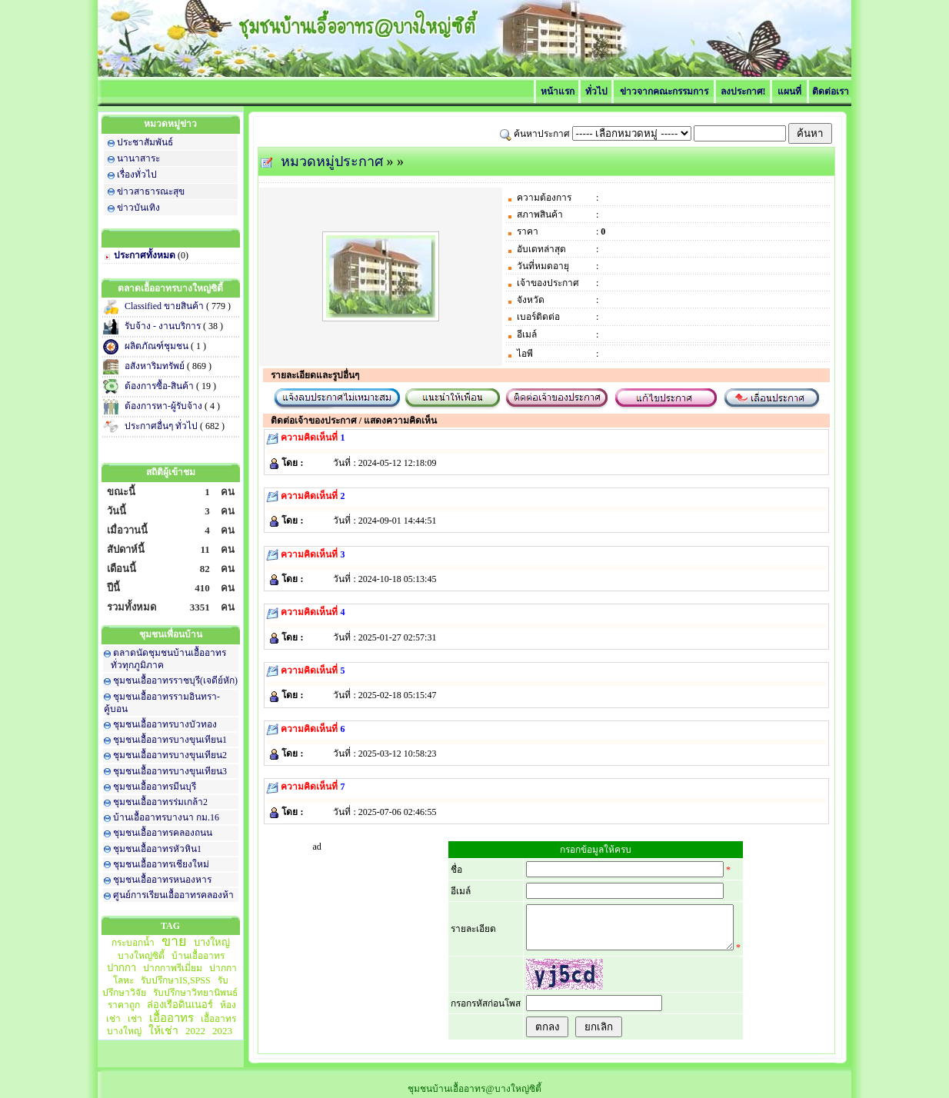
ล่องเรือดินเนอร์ (180, 1004)
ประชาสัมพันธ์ (145, 142)
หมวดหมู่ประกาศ (332, 161)
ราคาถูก (124, 1005)
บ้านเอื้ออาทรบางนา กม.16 (166, 817)
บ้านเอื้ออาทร (198, 955)
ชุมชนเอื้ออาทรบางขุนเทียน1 (170, 739)
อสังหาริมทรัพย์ (156, 366)
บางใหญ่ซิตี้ (141, 955)
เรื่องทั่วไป (137, 174)
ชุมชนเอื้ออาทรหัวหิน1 (157, 848)
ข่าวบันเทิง (138, 207)
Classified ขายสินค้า (165, 306)
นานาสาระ (138, 158)
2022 (195, 1030)
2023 (222, 1030)
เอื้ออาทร (171, 1018)
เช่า (135, 1018)
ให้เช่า (163, 1030)
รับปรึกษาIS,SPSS (175, 980)
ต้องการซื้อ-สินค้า (160, 386)
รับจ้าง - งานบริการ (164, 326)
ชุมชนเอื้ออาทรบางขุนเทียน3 (170, 771)
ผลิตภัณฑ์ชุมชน (158, 346)
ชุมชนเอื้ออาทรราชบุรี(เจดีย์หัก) (175, 680)
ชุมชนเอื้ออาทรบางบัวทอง (165, 724)
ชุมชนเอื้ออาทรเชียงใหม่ (161, 864)
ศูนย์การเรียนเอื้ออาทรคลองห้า (173, 895)
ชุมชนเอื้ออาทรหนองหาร (162, 879)
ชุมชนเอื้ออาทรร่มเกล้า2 (160, 802)
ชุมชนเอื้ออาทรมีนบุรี (154, 786)
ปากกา (121, 967)
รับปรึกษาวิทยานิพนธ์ (195, 992)
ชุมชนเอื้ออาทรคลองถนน (162, 832)
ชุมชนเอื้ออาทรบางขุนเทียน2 (170, 755)
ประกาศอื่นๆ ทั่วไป (162, 426)
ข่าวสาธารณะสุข (151, 191)
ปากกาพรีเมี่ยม (172, 968)
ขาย (174, 941)
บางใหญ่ (212, 942)
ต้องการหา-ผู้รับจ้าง (165, 406)
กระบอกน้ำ (133, 942)
